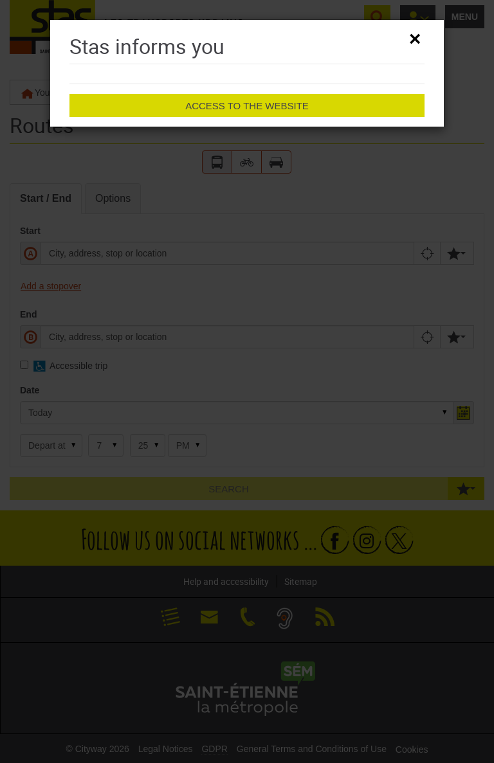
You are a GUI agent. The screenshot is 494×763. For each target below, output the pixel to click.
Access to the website (247, 105)
